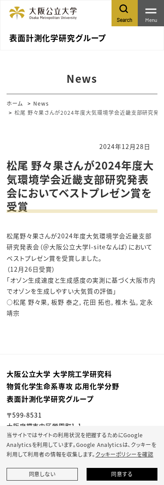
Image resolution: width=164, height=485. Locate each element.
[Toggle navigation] (151, 13)
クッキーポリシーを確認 (124, 454)
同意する (122, 474)
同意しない (42, 474)
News (41, 103)
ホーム (15, 103)
